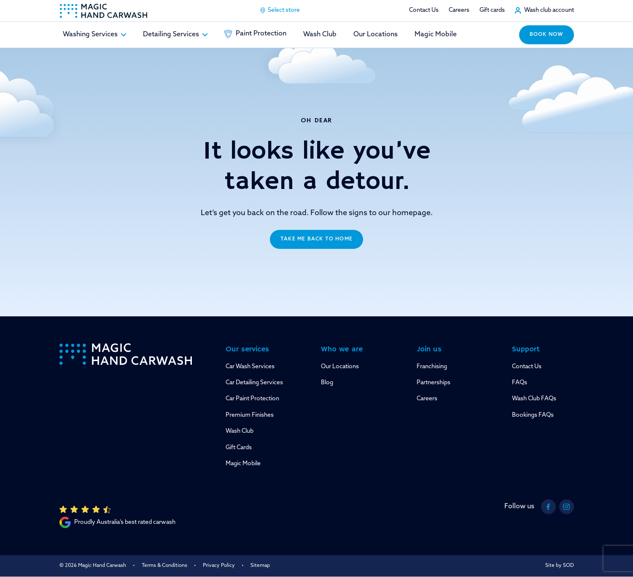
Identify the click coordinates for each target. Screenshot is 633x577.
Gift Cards (239, 448)
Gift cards (492, 10)
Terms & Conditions (164, 565)
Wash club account (549, 10)
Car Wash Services (250, 367)
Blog (327, 383)
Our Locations (375, 34)
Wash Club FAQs (534, 399)
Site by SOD (559, 565)
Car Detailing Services (254, 383)
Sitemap (260, 565)
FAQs (519, 383)
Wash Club (320, 34)
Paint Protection (255, 34)
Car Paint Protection (252, 399)
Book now (546, 34)
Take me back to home (316, 239)
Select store (279, 10)
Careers (459, 10)
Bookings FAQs (533, 415)
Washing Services (94, 34)
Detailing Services (175, 34)
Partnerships (433, 383)
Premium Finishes (250, 415)
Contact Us (424, 10)
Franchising (432, 367)
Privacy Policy (219, 565)
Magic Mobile (436, 34)
